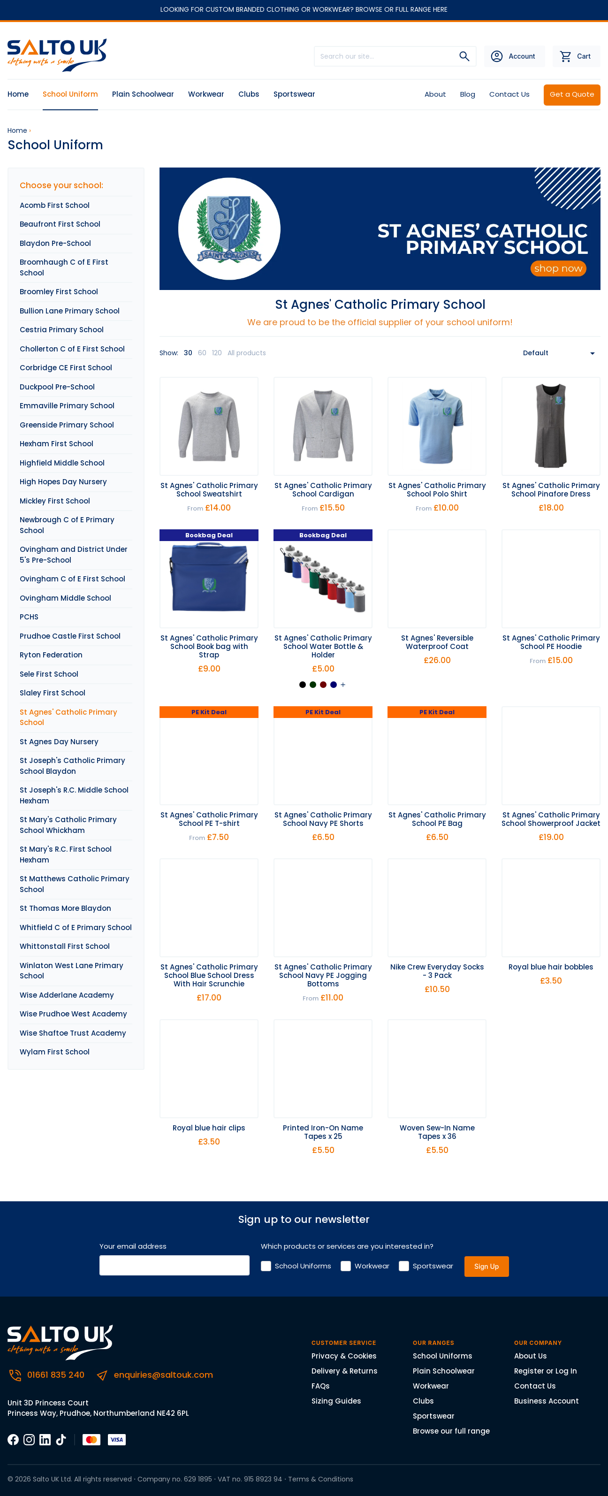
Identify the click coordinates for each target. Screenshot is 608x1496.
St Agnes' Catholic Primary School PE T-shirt (209, 819)
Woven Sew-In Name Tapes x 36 (437, 1132)
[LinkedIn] (45, 1439)
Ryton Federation (51, 655)
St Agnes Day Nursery (59, 742)
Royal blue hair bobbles (551, 967)
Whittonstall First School (65, 946)
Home (18, 94)
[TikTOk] (61, 1439)
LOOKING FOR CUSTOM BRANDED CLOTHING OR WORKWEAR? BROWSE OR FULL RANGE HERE (304, 9)
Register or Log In (545, 1371)
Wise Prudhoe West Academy (73, 1014)
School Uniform (70, 94)
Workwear (206, 94)
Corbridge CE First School (66, 368)
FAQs (321, 1386)
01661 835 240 (47, 1375)
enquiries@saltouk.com (153, 1375)
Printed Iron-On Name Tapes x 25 (323, 1132)
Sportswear (294, 94)
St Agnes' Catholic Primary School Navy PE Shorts (323, 819)
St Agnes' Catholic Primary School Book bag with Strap (209, 646)
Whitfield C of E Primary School (76, 927)
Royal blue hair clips (209, 1128)
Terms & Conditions (320, 1479)
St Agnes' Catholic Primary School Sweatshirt (209, 490)
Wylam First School (55, 1052)
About (435, 94)
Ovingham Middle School (65, 598)
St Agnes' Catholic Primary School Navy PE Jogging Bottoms (323, 975)
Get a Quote (572, 94)
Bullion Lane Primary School (70, 311)
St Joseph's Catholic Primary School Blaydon (72, 766)
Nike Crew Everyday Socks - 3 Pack (437, 971)
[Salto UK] (60, 56)
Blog (467, 94)
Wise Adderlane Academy (67, 995)
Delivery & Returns (345, 1371)
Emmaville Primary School (67, 406)
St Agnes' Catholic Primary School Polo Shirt (437, 490)
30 (188, 353)
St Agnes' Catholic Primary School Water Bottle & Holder (323, 646)
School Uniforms (303, 1266)
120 (217, 353)
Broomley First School (59, 292)
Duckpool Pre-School (57, 387)
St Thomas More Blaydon (65, 908)
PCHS (29, 617)
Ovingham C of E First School (72, 579)
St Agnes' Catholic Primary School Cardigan (323, 490)
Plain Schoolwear (143, 94)
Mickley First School (55, 501)
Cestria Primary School (62, 330)
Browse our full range (451, 1431)
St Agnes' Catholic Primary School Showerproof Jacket (551, 819)
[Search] (464, 56)
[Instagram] (29, 1439)
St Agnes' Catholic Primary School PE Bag (437, 819)
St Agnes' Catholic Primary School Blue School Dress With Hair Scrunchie (209, 975)
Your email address (133, 1246)
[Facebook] (13, 1439)
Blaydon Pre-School (55, 243)
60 (202, 353)
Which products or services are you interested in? (347, 1246)
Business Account (546, 1401)
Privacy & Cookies (344, 1356)
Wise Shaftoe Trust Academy (73, 1033)
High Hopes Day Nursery (63, 482)
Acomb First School (55, 205)
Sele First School (49, 674)
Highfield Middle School (62, 463)
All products (247, 353)
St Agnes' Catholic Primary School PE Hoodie (551, 642)
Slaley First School (52, 693)
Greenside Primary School (67, 425)
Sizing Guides (336, 1401)
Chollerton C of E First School (72, 349)
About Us (530, 1356)
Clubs (248, 94)
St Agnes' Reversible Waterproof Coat (437, 642)
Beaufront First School (60, 224)
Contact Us (509, 94)
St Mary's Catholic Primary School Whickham (68, 825)
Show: (169, 353)
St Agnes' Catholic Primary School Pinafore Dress (551, 490)
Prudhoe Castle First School (70, 636)
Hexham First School (56, 444)
